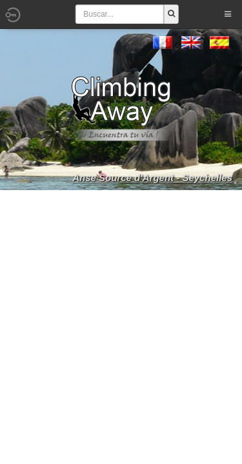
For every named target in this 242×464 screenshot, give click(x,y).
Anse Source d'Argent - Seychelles (152, 177)
